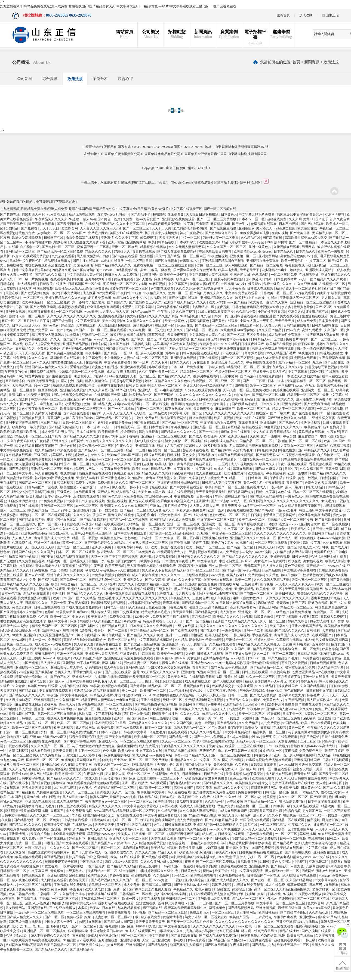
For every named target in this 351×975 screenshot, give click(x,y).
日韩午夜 (291, 469)
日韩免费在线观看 (43, 372)
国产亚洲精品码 (82, 949)
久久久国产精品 (270, 330)
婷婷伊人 (297, 270)
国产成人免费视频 (263, 695)
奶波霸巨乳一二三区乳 (93, 247)
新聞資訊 (203, 34)
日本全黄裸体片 (286, 279)
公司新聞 (24, 79)
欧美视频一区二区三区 (150, 737)
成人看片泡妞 (41, 751)
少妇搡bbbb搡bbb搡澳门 (196, 852)
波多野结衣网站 (300, 552)
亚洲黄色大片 (310, 524)
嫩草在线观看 (243, 469)
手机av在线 (251, 570)
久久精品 (181, 640)
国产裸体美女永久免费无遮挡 (195, 270)
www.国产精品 (237, 302)
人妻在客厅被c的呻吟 (78, 418)
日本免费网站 (71, 293)
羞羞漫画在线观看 (315, 316)
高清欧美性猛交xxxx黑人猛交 (306, 238)
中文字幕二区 (316, 261)
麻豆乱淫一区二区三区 (223, 672)
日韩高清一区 (258, 478)
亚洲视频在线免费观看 (179, 219)
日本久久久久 (180, 362)
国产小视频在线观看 (183, 298)
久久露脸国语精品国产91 (57, 635)
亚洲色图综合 (135, 667)
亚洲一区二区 (231, 381)
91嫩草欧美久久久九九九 (190, 709)
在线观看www (82, 825)
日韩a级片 (222, 838)
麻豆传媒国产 (225, 409)
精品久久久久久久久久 (105, 806)
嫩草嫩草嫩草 (297, 885)
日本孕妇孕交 (187, 242)
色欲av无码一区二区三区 (233, 372)
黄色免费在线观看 (109, 644)
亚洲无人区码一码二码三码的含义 (208, 385)
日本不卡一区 (256, 658)
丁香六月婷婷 (124, 547)
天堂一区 (97, 556)
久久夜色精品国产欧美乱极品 (21, 496)
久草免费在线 (22, 543)
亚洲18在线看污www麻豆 (48, 737)
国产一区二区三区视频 (237, 358)
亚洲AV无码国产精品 (307, 626)
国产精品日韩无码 (204, 339)
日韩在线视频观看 (323, 663)
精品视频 (119, 603)
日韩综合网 (99, 344)
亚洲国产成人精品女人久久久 (185, 302)
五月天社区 (308, 741)
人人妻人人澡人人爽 (114, 311)
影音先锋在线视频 (196, 450)
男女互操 (194, 658)
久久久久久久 (38, 358)
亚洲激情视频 (266, 908)
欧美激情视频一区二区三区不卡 (83, 409)
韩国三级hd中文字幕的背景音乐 (300, 214)
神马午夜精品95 (192, 233)
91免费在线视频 (52, 501)
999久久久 (97, 455)
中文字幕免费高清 (237, 732)
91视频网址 (150, 275)
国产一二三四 (118, 630)
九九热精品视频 (65, 788)
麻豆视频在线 (153, 908)
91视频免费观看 (334, 506)
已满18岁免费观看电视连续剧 (273, 348)
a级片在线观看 (154, 455)
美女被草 (288, 644)
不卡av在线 (68, 446)
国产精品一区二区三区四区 (187, 256)
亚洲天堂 (25, 288)
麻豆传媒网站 (111, 778)
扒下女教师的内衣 (178, 409)
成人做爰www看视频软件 (53, 644)
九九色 (205, 316)
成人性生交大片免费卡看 (87, 242)
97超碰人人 (122, 251)
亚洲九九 (156, 506)
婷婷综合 (68, 325)
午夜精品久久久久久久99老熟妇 (58, 219)
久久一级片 (262, 654)
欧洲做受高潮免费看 (27, 238)
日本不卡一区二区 (252, 219)
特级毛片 (314, 695)
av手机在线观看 (88, 663)
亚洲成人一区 (148, 390)
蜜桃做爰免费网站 (173, 418)
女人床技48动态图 (18, 700)
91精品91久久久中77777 (130, 298)
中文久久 (79, 617)
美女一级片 (130, 691)
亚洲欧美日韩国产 (307, 760)
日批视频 (245, 852)
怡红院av (262, 413)
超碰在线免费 (277, 219)
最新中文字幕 (189, 478)
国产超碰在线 (10, 214)
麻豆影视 (255, 501)
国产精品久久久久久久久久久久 (245, 556)
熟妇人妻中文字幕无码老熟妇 (267, 529)
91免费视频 (40, 570)
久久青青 (19, 686)
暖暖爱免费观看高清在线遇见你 (48, 265)
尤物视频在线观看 (114, 686)
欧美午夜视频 (224, 418)
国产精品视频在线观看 (173, 307)
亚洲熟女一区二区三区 (318, 390)
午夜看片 (164, 311)
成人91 (309, 640)
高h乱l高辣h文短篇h (148, 441)
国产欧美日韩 (300, 233)
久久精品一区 (215, 801)
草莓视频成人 (181, 427)
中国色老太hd (240, 275)
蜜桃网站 (124, 575)
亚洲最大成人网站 (318, 270)
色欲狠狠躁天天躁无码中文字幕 (171, 224)
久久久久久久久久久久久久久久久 (72, 316)
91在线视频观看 (33, 875)
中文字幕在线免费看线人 (142, 806)
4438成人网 (113, 649)
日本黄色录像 (159, 427)
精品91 (96, 413)
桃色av (5, 552)
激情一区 (90, 404)
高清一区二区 (72, 543)
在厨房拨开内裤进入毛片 (175, 501)
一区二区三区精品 (273, 825)
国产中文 (47, 556)
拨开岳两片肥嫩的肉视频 (310, 603)
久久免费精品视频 (32, 561)
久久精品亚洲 (168, 811)
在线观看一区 (165, 325)
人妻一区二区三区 (143, 376)
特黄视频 (270, 797)
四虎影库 (323, 293)
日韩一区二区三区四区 (79, 422)
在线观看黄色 (332, 658)
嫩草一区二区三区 (263, 385)
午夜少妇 (290, 436)
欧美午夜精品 (32, 302)
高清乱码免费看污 (243, 607)
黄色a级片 (197, 691)
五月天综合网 (19, 399)
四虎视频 (241, 385)
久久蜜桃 (86, 788)
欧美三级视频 (115, 566)
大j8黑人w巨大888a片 (72, 797)
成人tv (110, 372)
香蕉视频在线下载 (298, 265)
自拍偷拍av (242, 395)
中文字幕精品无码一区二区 (150, 630)
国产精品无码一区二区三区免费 (60, 251)
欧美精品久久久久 (226, 617)
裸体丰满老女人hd (224, 769)
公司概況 (151, 34)
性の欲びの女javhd (335, 792)
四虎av (16, 256)
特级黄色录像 (304, 307)
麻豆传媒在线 (164, 279)
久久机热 (242, 764)
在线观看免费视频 (36, 256)
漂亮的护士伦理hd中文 (32, 677)
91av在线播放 (118, 376)
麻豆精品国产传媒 (240, 492)
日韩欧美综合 (100, 820)
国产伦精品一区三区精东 (114, 418)
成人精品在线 (126, 492)
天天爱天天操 (295, 589)
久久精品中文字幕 (331, 667)
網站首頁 (124, 34)
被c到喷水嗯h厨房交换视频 (55, 478)
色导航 (49, 612)
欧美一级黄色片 (293, 261)
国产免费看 (29, 228)
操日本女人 (113, 275)
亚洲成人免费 (102, 547)
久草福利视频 (19, 751)
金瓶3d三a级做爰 (37, 903)
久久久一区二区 (62, 339)
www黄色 (161, 880)
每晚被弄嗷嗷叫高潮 (255, 233)
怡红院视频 (247, 894)
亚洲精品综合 (233, 704)
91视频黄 (304, 644)
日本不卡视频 (289, 224)
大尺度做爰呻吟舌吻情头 (238, 330)
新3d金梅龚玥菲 (201, 418)
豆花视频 (267, 584)
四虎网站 (308, 871)
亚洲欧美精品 (244, 589)
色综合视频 (292, 811)
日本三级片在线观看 (72, 806)
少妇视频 (77, 381)
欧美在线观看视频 (203, 875)
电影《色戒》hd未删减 (67, 570)
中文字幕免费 (92, 358)
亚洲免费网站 (136, 242)
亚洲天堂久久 (167, 478)
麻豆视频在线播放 (40, 311)
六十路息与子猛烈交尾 (89, 302)
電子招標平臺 (255, 37)
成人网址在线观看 (54, 880)
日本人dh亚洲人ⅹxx (26, 325)
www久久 (101, 339)
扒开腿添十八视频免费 (161, 233)
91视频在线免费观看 (249, 885)
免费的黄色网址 (311, 751)
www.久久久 (40, 362)
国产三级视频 (19, 469)
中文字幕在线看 (316, 848)
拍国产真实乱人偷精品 (186, 945)
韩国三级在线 (160, 718)
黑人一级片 (293, 487)
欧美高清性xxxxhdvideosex (253, 251)
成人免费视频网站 (190, 820)
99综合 (271, 242)
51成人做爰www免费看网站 (152, 755)
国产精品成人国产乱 (157, 885)
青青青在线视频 (306, 774)
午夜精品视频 (295, 700)
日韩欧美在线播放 (53, 284)
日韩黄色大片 (191, 871)
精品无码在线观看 (82, 214)
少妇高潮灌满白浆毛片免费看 (206, 778)
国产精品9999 (221, 450)
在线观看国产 (322, 635)
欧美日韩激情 (108, 432)
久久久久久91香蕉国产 (131, 506)
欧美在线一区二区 (252, 519)
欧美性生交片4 (210, 242)
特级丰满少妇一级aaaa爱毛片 (276, 510)
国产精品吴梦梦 (206, 612)
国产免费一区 (117, 889)
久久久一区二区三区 (80, 792)
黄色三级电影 (149, 866)
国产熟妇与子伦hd (293, 912)
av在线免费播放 (120, 422)
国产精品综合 (227, 723)
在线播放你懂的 (38, 649)
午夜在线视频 (275, 483)
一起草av (103, 487)
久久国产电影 (119, 344)
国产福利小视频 (221, 589)
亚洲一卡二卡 (254, 630)
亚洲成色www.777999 (205, 663)
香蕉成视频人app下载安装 (245, 774)
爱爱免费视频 (51, 344)
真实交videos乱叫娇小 (113, 214)
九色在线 (284, 492)
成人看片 (260, 815)
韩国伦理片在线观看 (65, 358)
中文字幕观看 (298, 372)
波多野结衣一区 (203, 307)
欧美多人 (32, 344)
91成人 (114, 709)
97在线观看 (158, 783)
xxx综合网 (26, 672)
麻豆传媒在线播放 (28, 704)
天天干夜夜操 (235, 288)
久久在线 (67, 764)
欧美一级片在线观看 (251, 418)
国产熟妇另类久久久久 (207, 293)
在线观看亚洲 (309, 275)
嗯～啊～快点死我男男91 (315, 348)
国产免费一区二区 (73, 580)
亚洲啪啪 (187, 672)
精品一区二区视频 (85, 538)
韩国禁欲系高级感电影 (332, 607)
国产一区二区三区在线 (305, 441)
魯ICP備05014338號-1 (195, 168)
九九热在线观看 (63, 256)
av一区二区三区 (87, 506)
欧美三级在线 (161, 270)
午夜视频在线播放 (308, 894)
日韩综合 (6, 284)
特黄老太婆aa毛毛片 (205, 284)
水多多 (286, 307)
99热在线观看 (66, 450)
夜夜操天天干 (79, 880)
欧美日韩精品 (268, 912)
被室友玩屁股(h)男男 (300, 667)
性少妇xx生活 (59, 533)
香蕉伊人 (240, 857)
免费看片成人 (257, 487)
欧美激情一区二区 (68, 774)
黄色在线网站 (229, 584)
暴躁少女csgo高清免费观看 (209, 607)
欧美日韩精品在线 (161, 242)
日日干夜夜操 (231, 506)
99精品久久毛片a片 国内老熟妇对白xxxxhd (82, 270)
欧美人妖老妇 (165, 464)
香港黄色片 (341, 908)
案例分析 (100, 79)
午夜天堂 (96, 566)
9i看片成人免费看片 (191, 510)
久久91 (255, 436)
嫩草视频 (143, 792)
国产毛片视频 (101, 880)
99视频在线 (158, 298)
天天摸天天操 (169, 238)
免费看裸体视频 (119, 912)
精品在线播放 (289, 931)
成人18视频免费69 (243, 464)
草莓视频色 (217, 908)
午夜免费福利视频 (332, 358)
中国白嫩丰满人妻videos (127, 529)
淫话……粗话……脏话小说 (192, 718)
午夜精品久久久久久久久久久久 (109, 441)
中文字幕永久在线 (149, 751)
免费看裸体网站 (121, 617)
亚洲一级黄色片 (260, 247)
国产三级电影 (62, 321)
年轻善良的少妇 (16, 372)
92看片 (294, 681)
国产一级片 (141, 362)
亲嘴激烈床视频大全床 (263, 307)
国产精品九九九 (263, 945)
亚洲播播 (147, 256)
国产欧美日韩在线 (70, 224)
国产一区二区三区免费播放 (217, 219)
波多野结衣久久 (122, 852)
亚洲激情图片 (19, 834)
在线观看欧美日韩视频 (215, 251)
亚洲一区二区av (138, 774)
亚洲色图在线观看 (326, 852)
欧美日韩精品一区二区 (179, 899)
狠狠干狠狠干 (291, 575)
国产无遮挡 (144, 279)
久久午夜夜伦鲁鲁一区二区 (159, 372)
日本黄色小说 (329, 321)
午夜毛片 (101, 681)
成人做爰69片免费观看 (99, 293)
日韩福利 (174, 455)
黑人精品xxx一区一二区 (282, 871)
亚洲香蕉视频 (280, 556)
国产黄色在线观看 (225, 321)
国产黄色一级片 (109, 219)
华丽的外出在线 (286, 917)
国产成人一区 (288, 538)
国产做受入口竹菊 (258, 279)
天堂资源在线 (288, 741)
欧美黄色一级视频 (331, 251)
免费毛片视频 (85, 483)
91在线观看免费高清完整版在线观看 (307, 459)
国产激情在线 (27, 899)
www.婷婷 (128, 797)
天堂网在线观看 (260, 940)
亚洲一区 (281, 755)
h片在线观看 (201, 362)
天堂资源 (27, 589)
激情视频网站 (143, 325)
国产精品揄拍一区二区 (198, 603)
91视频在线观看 (17, 746)
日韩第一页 (220, 316)
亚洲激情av (246, 228)
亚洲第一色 (122, 718)
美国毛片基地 (83, 265)
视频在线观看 (208, 552)
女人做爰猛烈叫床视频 (32, 464)
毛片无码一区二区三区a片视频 (125, 284)
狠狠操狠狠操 (78, 931)
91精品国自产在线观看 (80, 940)
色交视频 (110, 751)
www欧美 (91, 311)
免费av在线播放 (307, 926)
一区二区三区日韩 (139, 261)
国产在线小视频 (196, 515)
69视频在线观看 (90, 922)
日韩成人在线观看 (210, 654)
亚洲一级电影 (298, 473)
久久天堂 (225, 857)
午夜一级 (142, 547)
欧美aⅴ (95, 908)
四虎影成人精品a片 (224, 441)
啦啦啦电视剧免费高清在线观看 (269, 760)
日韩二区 (334, 838)
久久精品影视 (197, 829)
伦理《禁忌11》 (37, 848)
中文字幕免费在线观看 (241, 293)
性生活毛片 (106, 598)
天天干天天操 (285, 321)
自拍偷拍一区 (30, 247)
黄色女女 (189, 455)
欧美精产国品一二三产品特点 (50, 510)
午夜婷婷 (254, 709)
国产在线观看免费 (305, 413)
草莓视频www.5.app (101, 834)
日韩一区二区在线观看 (274, 769)
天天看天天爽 (271, 325)
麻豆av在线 (185, 325)
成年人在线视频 (152, 353)
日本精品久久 (284, 251)
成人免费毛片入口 (162, 510)
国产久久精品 (86, 598)
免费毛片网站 (98, 233)
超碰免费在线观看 (287, 940)
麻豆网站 (177, 404)
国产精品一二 (316, 566)
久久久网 (295, 219)
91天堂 (191, 552)
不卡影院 (202, 224)
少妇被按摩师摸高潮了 (22, 501)
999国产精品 (9, 589)
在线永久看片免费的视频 (65, 718)
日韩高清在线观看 (263, 764)
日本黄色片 (229, 214)
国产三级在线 (334, 362)
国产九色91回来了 (216, 404)
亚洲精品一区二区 (95, 335)
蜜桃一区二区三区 (209, 265)
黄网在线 (79, 935)
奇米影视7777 (190, 261)
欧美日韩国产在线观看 (167, 547)
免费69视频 (280, 233)
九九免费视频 (230, 552)
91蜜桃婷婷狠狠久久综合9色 (174, 695)
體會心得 (125, 79)
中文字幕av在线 (326, 880)
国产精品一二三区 (133, 510)
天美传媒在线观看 (222, 746)
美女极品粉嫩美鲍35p (296, 256)
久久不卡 (274, 815)
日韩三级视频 (240, 635)
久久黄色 (273, 575)
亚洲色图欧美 (259, 866)
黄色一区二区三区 (13, 741)
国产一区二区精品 (302, 242)
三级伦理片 (42, 455)
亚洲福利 (59, 593)
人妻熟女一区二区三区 (54, 233)
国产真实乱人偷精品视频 (65, 353)
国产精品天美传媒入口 (65, 427)
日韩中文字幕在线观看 (32, 339)
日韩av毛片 (168, 797)
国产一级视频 (271, 436)
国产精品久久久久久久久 (179, 432)
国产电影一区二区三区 (58, 247)
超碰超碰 (274, 714)
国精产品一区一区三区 (150, 348)
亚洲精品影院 (44, 700)
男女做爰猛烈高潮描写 (34, 598)
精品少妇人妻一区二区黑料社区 (299, 288)
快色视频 (18, 529)
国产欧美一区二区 (144, 339)
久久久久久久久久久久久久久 (287, 598)
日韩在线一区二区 (32, 718)
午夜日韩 (123, 293)
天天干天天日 (49, 228)
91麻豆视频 (157, 284)
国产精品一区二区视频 (267, 265)
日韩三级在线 (214, 774)
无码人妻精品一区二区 (190, 727)
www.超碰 (19, 640)
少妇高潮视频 (214, 848)
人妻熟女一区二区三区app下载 (117, 917)
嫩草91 (308, 219)
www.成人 (216, 829)
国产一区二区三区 (136, 228)
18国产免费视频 (263, 848)
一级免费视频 (37, 427)
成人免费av (30, 838)
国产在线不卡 (210, 630)
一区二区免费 (310, 649)
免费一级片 (272, 284)
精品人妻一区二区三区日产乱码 (38, 436)
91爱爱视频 (106, 727)
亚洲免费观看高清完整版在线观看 (130, 593)
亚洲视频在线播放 (34, 533)
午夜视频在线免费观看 (299, 455)
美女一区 (108, 321)
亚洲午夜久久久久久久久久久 (199, 556)
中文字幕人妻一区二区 (186, 413)
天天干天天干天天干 (151, 922)
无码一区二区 (173, 700)
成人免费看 (132, 885)
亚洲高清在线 (145, 446)
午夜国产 (53, 695)
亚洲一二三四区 (177, 635)
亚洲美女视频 (15, 311)
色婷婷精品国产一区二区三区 (115, 788)
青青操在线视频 (144, 251)
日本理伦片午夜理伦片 (26, 261)
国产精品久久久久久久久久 (148, 723)
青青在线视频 (234, 677)
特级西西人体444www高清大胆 (44, 214)
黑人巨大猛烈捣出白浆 (93, 256)
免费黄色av (103, 288)
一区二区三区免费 (284, 275)
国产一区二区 (55, 917)
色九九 (310, 385)
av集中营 (77, 533)
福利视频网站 (341, 293)
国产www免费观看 (129, 727)
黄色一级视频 (308, 478)
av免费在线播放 (103, 575)
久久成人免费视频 (182, 519)
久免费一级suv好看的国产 (142, 219)
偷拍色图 (197, 635)
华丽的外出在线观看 (236, 432)
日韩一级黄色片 (277, 746)
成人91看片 (107, 584)
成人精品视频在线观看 (72, 556)
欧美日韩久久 (152, 459)
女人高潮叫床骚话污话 (237, 399)
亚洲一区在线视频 (70, 654)
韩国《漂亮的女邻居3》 (88, 630)
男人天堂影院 (15, 852)
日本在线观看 (86, 432)
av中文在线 (321, 857)
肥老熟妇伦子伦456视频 (190, 228)
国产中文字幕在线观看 (187, 487)
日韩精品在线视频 (297, 325)
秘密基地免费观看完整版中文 (74, 385)
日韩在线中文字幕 (319, 691)
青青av (150, 478)
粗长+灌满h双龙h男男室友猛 (83, 348)
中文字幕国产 (178, 284)
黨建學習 (281, 34)
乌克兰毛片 (237, 709)
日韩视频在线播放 (330, 353)
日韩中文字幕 (266, 492)
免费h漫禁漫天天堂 (41, 381)
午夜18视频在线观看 (261, 362)
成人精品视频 (45, 450)
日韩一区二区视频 (293, 838)
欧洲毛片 (64, 658)
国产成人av (56, 681)
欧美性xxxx (140, 469)
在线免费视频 (301, 612)
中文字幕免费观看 (87, 321)
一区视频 (228, 284)
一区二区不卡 (33, 298)
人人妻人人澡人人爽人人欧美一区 (128, 413)
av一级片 (57, 330)
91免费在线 (165, 593)
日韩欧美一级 (281, 806)
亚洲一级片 (216, 510)
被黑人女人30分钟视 (314, 547)
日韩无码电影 (192, 774)
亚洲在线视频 (209, 358)
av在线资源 (235, 801)
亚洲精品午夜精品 (216, 658)
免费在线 (152, 418)
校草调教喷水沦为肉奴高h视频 (175, 344)
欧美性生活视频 (263, 778)
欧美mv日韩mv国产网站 (124, 455)
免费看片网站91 (297, 339)
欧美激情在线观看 (28, 857)
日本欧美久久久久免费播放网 (151, 626)
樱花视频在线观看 (71, 307)
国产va (327, 788)
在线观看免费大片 (170, 552)
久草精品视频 (340, 446)
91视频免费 (306, 353)
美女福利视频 (137, 316)
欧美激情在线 (307, 228)
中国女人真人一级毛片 (16, 275)
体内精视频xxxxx (290, 385)
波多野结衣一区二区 (328, 825)
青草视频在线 (112, 663)
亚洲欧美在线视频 (183, 358)
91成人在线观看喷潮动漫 (216, 311)
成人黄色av (228, 612)
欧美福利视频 (64, 727)
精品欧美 (161, 413)
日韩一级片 (204, 496)
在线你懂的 (94, 362)
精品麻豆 (28, 792)
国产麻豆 (129, 778)
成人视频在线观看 (25, 880)
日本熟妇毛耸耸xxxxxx (180, 399)
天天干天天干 (105, 825)
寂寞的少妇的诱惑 (105, 367)
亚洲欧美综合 (194, 880)
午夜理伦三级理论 (98, 533)
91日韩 (265, 862)
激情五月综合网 (290, 908)
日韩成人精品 (215, 367)
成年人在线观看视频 (228, 681)
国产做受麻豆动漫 (223, 228)
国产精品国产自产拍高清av (111, 843)
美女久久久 (126, 584)
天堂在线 (12, 293)
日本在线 (275, 894)
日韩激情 (238, 307)
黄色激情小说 (173, 917)
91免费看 (73, 335)
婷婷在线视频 (159, 367)
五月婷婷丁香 (255, 704)
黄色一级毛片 (253, 483)
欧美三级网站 (310, 737)
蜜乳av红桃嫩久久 (329, 871)
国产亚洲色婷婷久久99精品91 (289, 418)
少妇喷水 (340, 492)
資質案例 (229, 34)
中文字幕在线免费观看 (16, 450)
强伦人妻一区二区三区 (225, 566)
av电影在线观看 (162, 288)
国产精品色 (132, 649)
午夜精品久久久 (155, 293)
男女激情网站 (15, 908)
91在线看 (12, 247)
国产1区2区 (323, 307)
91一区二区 (42, 385)
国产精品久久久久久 (219, 783)
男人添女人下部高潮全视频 (276, 228)
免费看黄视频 (143, 265)
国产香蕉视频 (180, 543)
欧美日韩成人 (285, 593)
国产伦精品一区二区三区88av (216, 325)
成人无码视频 (119, 339)
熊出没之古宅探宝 (170, 446)
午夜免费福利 (125, 829)
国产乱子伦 (323, 219)
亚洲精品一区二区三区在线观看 (164, 436)
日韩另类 (132, 385)
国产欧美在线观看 (184, 630)
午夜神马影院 (127, 372)
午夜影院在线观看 (283, 478)
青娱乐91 (283, 603)
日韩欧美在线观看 (231, 834)
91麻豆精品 (84, 339)
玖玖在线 (295, 561)
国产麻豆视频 (266, 399)
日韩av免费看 (189, 353)
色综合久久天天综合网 (321, 483)
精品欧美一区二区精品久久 (67, 561)
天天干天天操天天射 (30, 353)
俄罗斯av (255, 284)
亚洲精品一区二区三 (20, 251)
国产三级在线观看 (118, 672)
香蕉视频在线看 (321, 464)
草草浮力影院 (255, 353)
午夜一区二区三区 (150, 409)
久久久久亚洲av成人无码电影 (161, 862)
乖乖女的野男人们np (88, 672)
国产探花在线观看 (142, 501)
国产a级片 (335, 261)
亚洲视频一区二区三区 (145, 399)
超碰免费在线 (119, 875)
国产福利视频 (48, 580)
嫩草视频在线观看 (264, 224)
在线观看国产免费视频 (111, 395)
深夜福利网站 (184, 473)
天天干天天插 (117, 399)
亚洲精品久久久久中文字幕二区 (123, 224)
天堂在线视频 (142, 825)
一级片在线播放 (186, 626)
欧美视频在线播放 (330, 385)
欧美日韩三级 (188, 797)
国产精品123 (28, 691)
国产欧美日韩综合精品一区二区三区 (71, 584)
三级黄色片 (65, 492)
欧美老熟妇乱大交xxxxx (294, 857)
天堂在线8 (158, 838)
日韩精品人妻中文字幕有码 (171, 469)
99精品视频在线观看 (268, 852)
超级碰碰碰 (128, 432)
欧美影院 (18, 427)
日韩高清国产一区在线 (84, 284)
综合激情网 (127, 871)
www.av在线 (337, 566)
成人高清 (89, 219)
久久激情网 (161, 875)
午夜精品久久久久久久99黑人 (259, 644)
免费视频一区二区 (205, 381)
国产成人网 (106, 492)
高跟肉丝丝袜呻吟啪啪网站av (84, 640)
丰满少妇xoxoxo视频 (256, 552)
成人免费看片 (149, 746)
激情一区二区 (178, 293)
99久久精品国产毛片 (281, 353)
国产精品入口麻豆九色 (37, 404)
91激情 (17, 635)
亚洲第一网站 (61, 829)
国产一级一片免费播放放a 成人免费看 (221, 737)
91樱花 (62, 381)
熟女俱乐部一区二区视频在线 (186, 441)
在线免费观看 (288, 737)
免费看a (337, 862)
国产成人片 (339, 547)
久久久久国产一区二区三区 (227, 247)
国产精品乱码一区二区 (105, 580)
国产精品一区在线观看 (288, 820)
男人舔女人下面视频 (47, 413)
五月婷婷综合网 (286, 649)
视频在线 (74, 524)
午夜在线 (333, 432)
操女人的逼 (261, 432)
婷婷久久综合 (298, 621)
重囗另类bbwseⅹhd (159, 496)
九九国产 (204, 533)
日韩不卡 (133, 487)
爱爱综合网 (70, 228)
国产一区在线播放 (121, 409)
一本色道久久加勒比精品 (302, 376)
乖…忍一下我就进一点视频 (233, 718)
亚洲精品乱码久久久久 (217, 298)
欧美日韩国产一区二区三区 (70, 464)
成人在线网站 (85, 727)
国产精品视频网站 (241, 908)
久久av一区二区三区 (261, 677)
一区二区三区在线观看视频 (175, 265)
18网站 (283, 242)
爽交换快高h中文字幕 (305, 543)
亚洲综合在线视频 (243, 316)
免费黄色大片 (209, 344)
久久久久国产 (44, 552)
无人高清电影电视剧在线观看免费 (254, 446)
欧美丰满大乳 (228, 270)
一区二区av (88, 926)
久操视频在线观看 (286, 247)
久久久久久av (293, 427)
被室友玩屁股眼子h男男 (109, 723)
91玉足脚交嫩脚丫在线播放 (236, 603)
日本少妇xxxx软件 (58, 496)
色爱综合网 (260, 275)
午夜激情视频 (218, 256)
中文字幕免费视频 (74, 695)
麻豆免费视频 (134, 496)
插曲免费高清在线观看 (82, 238)
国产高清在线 (273, 238)
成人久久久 (175, 330)
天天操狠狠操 (197, 644)
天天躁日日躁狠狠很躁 (202, 214)
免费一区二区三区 (28, 843)
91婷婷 (138, 418)
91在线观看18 (233, 353)
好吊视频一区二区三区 (167, 769)
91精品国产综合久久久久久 (285, 630)
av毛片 (158, 825)
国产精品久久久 (197, 755)
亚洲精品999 (207, 455)
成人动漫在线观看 (279, 774)
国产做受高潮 (31, 293)
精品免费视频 (263, 649)
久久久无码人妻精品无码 (187, 247)
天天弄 (172, 852)
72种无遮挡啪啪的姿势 (144, 603)
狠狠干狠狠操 (304, 344)
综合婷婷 (105, 760)
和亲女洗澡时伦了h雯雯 (327, 621)
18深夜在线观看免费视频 (203, 390)
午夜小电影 (93, 353)
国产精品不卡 (141, 214)
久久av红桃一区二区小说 (147, 330)
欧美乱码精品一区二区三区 (307, 381)
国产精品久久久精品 (50, 275)
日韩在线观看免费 (335, 737)
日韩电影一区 (114, 607)
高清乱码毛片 (312, 330)
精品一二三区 (136, 450)
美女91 (145, 270)
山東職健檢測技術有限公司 (247, 154)
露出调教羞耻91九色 (326, 598)
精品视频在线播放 (153, 247)
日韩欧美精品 (209, 399)
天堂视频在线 (166, 556)
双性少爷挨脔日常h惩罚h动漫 (33, 492)
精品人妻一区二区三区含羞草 (293, 409)
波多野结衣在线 (317, 311)
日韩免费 (261, 450)
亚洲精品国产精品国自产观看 (223, 261)
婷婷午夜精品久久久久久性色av (168, 381)
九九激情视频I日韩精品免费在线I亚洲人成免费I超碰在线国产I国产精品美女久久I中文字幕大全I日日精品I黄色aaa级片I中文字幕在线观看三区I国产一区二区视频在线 (118, 6)
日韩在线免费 (307, 875)
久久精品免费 (246, 311)
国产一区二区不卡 (51, 524)
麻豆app (325, 875)
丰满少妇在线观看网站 (231, 496)
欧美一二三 (243, 580)
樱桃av (208, 871)
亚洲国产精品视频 (75, 344)
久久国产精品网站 (313, 686)
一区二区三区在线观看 (271, 543)
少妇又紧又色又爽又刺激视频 (169, 667)
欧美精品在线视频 (279, 344)
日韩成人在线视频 (260, 288)
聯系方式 (124, 147)
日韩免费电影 (11, 298)
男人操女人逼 (331, 298)
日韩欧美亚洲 (248, 862)
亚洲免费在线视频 (111, 316)
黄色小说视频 (223, 764)
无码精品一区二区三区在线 (146, 524)
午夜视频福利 (276, 473)
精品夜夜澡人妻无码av (48, 335)
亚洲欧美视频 (289, 788)
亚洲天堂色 (116, 242)
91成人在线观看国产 (67, 649)
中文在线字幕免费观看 (300, 570)
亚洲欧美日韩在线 (170, 940)
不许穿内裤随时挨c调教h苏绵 (46, 242)
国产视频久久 (117, 302)
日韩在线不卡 (262, 755)
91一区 (134, 353)
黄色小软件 (109, 436)
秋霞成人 (91, 570)
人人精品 (138, 843)
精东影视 (48, 797)
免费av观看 (105, 483)
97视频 (288, 894)
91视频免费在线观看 (51, 589)
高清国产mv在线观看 (43, 686)
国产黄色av (50, 325)
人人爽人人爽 (22, 538)
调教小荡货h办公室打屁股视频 (217, 931)
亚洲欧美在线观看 (133, 367)
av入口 (304, 279)
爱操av (172, 580)
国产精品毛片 (283, 843)
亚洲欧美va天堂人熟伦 (269, 372)
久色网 (43, 617)
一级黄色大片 (295, 496)
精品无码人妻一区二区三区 (256, 741)
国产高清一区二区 (240, 547)
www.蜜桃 (245, 926)
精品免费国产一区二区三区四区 (55, 626)
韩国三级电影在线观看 (233, 348)
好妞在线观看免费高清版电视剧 (214, 894)
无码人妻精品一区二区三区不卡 (192, 348)
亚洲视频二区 (319, 862)
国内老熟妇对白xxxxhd (67, 362)
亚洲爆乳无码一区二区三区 (101, 899)
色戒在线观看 (178, 732)
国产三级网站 (164, 395)
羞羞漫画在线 (86, 760)
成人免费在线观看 (209, 473)
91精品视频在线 (126, 270)
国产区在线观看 (166, 261)
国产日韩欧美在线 (328, 519)
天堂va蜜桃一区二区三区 (97, 446)
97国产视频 (30, 663)
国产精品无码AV (268, 455)
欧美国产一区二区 (153, 691)
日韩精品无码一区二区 (267, 339)
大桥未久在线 (22, 385)
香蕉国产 (54, 418)
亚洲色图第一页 (174, 644)
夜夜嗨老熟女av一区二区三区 (106, 801)
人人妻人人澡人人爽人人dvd (101, 228)
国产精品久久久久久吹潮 (328, 279)
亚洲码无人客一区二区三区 (300, 298)
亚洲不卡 (123, 825)
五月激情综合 (15, 381)
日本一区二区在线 (158, 727)
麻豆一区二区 (11, 321)
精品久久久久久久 (98, 251)
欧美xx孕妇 (217, 302)
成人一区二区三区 (13, 510)
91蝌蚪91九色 (146, 926)
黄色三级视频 (295, 566)
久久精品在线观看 (18, 455)
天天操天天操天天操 (40, 547)
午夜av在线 (209, 815)
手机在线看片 (227, 459)
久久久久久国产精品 (164, 316)
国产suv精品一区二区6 (294, 362)
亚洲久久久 (296, 311)
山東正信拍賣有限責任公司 (120, 154)
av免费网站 (131, 275)
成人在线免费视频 (180, 492)
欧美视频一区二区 (269, 589)
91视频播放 (341, 755)
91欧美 (145, 385)
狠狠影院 (159, 214)
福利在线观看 (252, 427)
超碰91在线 (32, 797)
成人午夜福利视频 (145, 575)
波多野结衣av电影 (275, 270)
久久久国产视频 (184, 311)
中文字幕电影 (202, 469)
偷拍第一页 (97, 561)
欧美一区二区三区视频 (73, 723)
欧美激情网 (196, 529)
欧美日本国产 (76, 330)
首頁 (296, 62)
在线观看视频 (114, 524)
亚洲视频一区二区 (243, 256)
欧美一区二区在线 (121, 640)
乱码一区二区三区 (125, 820)
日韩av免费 (292, 330)
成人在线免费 (307, 321)
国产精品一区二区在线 (202, 330)
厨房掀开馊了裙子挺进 (61, 862)
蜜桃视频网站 (127, 746)
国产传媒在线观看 (125, 256)
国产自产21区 (35, 575)
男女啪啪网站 (312, 811)
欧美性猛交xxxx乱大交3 (77, 487)
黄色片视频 (27, 889)
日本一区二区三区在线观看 (313, 492)
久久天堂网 (279, 302)
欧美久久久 (286, 399)
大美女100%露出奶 (152, 492)
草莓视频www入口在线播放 (120, 570)
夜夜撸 (6, 820)
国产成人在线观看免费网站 (177, 251)
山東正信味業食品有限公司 (160, 154)
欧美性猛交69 (165, 801)
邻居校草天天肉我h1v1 (90, 376)
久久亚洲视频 (307, 284)
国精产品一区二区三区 (209, 427)
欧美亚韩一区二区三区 (193, 279)
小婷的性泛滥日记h (272, 311)
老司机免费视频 (100, 298)
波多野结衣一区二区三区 (130, 288)
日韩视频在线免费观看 (311, 778)
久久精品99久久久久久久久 (112, 464)
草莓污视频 (156, 335)
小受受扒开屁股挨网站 (138, 307)
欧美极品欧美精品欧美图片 (20, 432)
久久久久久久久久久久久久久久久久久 (204, 395)
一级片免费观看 (198, 769)
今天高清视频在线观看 (132, 769)
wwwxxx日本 (288, 764)
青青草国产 (294, 483)
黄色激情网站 (303, 829)
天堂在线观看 (86, 325)
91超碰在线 (222, 889)
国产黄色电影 (111, 496)
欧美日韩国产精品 (321, 533)
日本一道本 (276, 381)
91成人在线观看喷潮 (174, 339)
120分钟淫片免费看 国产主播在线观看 (44, 376)
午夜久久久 (125, 446)
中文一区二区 (191, 238)
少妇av (256, 737)
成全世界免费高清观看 (103, 307)
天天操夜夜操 (203, 409)
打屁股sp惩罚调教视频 (227, 279)
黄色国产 (90, 732)
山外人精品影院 (26, 284)
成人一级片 (70, 926)
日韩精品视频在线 (325, 325)
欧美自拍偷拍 (40, 834)
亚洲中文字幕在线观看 (22, 422)
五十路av (120, 760)
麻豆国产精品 (51, 422)
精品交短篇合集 (97, 381)
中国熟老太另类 (91, 862)
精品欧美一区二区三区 (297, 607)
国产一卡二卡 (209, 432)
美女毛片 (143, 515)
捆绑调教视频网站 (206, 376)
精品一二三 (237, 478)
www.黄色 (218, 575)
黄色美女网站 (22, 607)
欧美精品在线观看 (337, 626)
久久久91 (289, 284)
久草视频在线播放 (289, 640)
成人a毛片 (209, 834)
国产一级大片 (280, 413)
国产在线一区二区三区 (268, 880)
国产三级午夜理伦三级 (178, 649)
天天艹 (160, 256)
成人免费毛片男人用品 (58, 432)
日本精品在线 (148, 797)
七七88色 (130, 538)
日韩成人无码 (266, 547)
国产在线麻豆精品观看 (266, 496)
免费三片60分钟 (49, 348)
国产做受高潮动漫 (245, 404)
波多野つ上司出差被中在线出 (256, 298)
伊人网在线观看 (237, 265)
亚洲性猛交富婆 (324, 418)
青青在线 (103, 792)
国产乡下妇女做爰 (105, 510)
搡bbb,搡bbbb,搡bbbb (16, 630)
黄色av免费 (59, 889)
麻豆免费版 (204, 788)
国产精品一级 (231, 570)
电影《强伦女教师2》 (167, 515)
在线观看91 (160, 774)
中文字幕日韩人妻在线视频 (209, 275)
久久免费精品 (249, 723)
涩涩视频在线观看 (86, 496)
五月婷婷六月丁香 (98, 279)
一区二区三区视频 (337, 811)
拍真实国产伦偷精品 (24, 556)
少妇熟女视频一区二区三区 (259, 459)
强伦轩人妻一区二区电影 (221, 238)
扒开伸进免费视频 (326, 529)
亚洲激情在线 (146, 903)
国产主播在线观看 (86, 261)
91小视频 (140, 912)
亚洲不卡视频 (335, 214)
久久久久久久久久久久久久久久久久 (52, 529)
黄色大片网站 (282, 862)
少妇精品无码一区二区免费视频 (81, 372)
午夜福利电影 (280, 672)
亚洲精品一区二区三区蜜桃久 (311, 302)
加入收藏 (305, 15)
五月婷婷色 (320, 644)
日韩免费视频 (335, 469)
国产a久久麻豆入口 (269, 469)
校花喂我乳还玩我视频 (184, 834)
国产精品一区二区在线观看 (129, 519)
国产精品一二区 (116, 353)
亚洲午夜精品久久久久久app (66, 298)
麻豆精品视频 (220, 224)
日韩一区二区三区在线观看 (107, 330)
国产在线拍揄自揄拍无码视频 (156, 704)
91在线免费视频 (175, 459)
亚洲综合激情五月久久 (228, 362)
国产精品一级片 (180, 737)
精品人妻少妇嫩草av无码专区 (243, 242)
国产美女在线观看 (286, 316)
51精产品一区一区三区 (259, 506)
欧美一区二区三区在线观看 (32, 727)
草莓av (45, 270)
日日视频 (254, 515)
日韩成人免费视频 (333, 617)
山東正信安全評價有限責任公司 (204, 154)
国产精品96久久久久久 (175, 376)
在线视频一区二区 (332, 284)
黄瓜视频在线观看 (286, 390)
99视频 (200, 672)
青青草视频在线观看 (103, 894)
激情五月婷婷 (334, 751)
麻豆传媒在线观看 (155, 487)
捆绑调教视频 (57, 769)
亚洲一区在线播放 (47, 543)
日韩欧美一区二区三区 (277, 293)
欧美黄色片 (312, 427)
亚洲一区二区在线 (125, 247)
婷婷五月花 (201, 543)
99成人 (92, 935)
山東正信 (330, 15)
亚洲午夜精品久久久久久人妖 (21, 584)
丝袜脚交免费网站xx (77, 395)
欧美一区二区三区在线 (253, 409)
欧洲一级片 (130, 899)
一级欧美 (12, 533)
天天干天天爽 (162, 228)
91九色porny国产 (143, 311)
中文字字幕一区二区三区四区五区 (56, 399)
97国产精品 (158, 519)
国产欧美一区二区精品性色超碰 (172, 533)
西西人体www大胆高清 (122, 862)
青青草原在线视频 (250, 524)
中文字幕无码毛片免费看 (257, 214)
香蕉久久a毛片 (226, 852)
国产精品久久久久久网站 (154, 473)
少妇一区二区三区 (54, 732)
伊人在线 (118, 487)
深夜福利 (309, 718)
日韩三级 (21, 307)
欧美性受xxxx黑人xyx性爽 (74, 288)
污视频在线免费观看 (69, 459)
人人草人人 (285, 778)
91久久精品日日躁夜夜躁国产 (243, 344)
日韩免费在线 (310, 658)
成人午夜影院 (221, 598)
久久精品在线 (251, 238)
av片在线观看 (305, 293)
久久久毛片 (159, 362)
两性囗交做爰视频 (126, 612)
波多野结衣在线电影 (136, 709)
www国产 (79, 233)
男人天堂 (25, 709)
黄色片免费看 (124, 279)
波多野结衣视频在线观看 (128, 335)
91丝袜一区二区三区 (167, 385)
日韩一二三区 (238, 695)
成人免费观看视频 (79, 811)
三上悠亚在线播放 (195, 575)
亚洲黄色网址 (130, 654)
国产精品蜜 (191, 815)
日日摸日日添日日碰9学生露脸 (160, 681)
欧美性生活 (256, 473)
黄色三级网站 (340, 316)
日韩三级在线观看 (47, 607)
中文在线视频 (184, 496)
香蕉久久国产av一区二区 (112, 764)
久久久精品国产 (312, 469)
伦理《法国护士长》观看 (328, 556)
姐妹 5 (261, 894)
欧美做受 (252, 727)
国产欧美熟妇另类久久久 (53, 672)
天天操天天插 (185, 593)
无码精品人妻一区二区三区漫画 (290, 519)
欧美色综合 (330, 649)
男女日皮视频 (143, 464)
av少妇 (241, 284)
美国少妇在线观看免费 (126, 233)
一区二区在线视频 (69, 311)
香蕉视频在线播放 (240, 510)
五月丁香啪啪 (129, 436)
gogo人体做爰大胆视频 (272, 358)
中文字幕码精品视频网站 (155, 640)
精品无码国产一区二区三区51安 (196, 570)
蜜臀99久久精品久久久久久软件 (139, 321)
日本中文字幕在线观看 (130, 533)
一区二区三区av (141, 801)
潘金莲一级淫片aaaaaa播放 (53, 709)
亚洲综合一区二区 (239, 640)
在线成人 (91, 224)
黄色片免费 (27, 233)
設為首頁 (283, 15)
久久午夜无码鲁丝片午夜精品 (28, 441)
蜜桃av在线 (203, 889)
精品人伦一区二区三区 (249, 899)
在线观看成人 (211, 353)
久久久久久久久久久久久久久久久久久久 (245, 922)
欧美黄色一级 (260, 302)
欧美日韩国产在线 (192, 704)
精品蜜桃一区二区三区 (304, 395)
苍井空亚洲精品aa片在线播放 (313, 672)
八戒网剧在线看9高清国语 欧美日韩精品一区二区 (130, 677)
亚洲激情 (107, 238)
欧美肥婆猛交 (222, 686)
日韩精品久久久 (37, 603)
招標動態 (177, 34)
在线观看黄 (175, 214)
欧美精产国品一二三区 (293, 945)
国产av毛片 (240, 224)
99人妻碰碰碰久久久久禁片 (50, 935)
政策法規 (331, 62)
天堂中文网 (230, 376)
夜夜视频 (223, 307)
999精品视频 (189, 316)
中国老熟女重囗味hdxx (236, 561)
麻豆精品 (234, 427)
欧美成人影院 (335, 561)
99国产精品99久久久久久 (113, 265)
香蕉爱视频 (178, 607)
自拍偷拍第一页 (329, 455)
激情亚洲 (265, 316)
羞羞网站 (147, 556)
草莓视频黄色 (200, 321)
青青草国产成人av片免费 (52, 538)
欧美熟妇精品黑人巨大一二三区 (160, 584)
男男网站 (309, 247)
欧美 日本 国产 (335, 441)
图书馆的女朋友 (223, 543)
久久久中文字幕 (127, 238)
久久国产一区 (334, 330)
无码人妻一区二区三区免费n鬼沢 (247, 390)
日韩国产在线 (54, 238)
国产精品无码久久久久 (64, 778)
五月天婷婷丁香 (176, 506)
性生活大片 (67, 704)
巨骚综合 (138, 764)
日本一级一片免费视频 (32, 279)
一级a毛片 (276, 487)
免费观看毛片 (124, 473)
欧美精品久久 (301, 529)
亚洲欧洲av (307, 917)
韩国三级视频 (43, 288)
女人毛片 (328, 501)
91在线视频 (339, 912)
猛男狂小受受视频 (68, 404)
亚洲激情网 (268, 422)
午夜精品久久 (180, 598)
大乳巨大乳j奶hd (182, 857)
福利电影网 (38, 681)
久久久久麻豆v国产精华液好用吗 (200, 288)
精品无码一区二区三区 (244, 367)
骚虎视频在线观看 (303, 358)
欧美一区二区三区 (252, 714)
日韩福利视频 (141, 344)
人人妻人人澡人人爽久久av (295, 584)
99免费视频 (148, 238)
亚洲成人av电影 (88, 478)
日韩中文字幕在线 (25, 270)
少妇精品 (12, 228)
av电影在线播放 (113, 261)
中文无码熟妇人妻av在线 (85, 275)
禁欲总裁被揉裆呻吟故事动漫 (250, 843)
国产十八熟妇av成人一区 (229, 501)
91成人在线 (342, 270)
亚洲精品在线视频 (73, 390)
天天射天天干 (250, 270)
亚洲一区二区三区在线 (184, 524)
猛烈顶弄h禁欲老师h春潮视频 (258, 663)
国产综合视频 (41, 783)
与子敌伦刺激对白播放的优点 (261, 691)
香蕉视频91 (17, 395)
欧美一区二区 (288, 547)
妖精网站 (321, 446)
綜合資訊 (49, 79)
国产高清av (248, 376)
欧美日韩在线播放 (282, 450)
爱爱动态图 (151, 649)
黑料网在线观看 (313, 224)
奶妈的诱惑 (266, 603)
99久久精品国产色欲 (107, 621)
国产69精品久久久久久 (314, 450)
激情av (5, 529)
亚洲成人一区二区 (94, 529)
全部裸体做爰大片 (291, 695)
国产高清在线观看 (41, 224)
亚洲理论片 (81, 510)
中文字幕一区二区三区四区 (217, 519)
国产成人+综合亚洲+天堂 (207, 436)
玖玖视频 (288, 875)
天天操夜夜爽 (177, 335)
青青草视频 (185, 464)
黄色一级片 (297, 727)
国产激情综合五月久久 (221, 233)
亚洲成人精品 (238, 436)
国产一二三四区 (254, 381)
